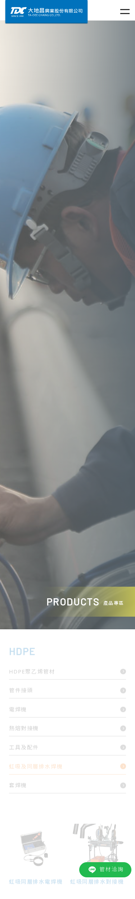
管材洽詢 (105, 869)
